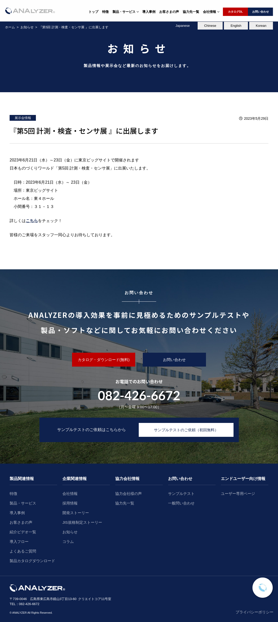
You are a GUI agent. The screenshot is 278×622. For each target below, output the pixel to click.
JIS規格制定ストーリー (82, 522)
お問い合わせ (260, 11)
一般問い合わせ (181, 503)
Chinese (210, 26)
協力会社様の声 (128, 493)
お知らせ (70, 532)
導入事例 (148, 11)
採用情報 (70, 503)
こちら (32, 221)
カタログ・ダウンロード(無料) (104, 359)
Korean (261, 26)
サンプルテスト (181, 493)
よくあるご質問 (23, 551)
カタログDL (235, 11)
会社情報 (70, 493)
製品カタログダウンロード (32, 561)
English (235, 26)
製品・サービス (23, 503)
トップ (93, 11)
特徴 (105, 11)
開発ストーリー (75, 513)
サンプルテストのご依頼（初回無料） (186, 430)
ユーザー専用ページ (238, 493)
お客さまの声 (169, 11)
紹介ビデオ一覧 (23, 532)
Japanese (182, 26)
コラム (68, 541)
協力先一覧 (191, 11)
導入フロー (19, 541)
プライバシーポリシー (254, 612)
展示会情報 (23, 118)
